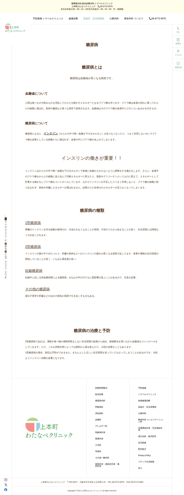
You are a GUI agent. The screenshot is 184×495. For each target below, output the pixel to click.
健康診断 (73, 18)
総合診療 (99, 394)
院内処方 (142, 449)
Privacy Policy (144, 455)
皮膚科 (98, 420)
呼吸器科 (99, 407)
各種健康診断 (144, 401)
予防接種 (142, 388)
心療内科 (114, 18)
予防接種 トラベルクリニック (48, 18)
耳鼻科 (98, 451)
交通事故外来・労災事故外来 (150, 429)
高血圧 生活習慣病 (93, 18)
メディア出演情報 (146, 462)
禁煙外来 (99, 439)
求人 (140, 468)
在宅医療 (142, 443)
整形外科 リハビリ (133, 18)
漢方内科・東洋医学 (147, 436)
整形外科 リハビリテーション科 (150, 421)
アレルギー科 (101, 426)
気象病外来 (100, 432)
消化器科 (99, 413)
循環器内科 (100, 401)
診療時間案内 (101, 388)
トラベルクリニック (147, 394)
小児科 (98, 445)
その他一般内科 (102, 458)
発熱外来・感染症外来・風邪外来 (107, 465)
